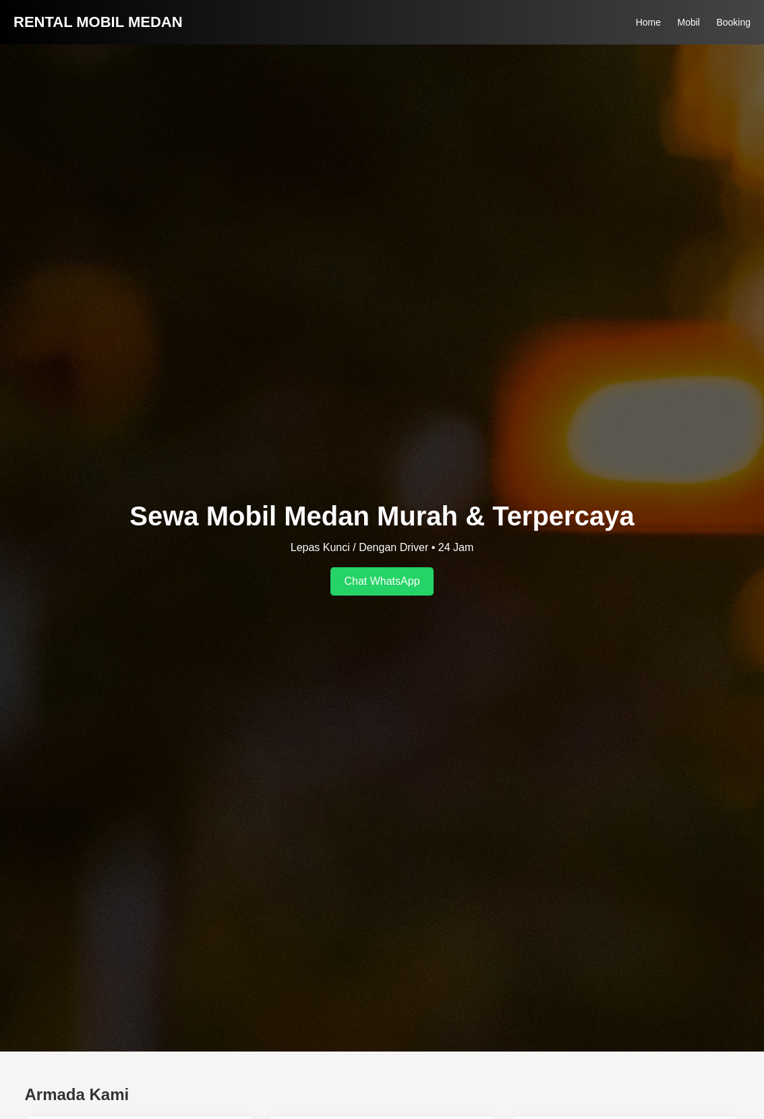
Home (648, 22)
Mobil (688, 22)
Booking (733, 22)
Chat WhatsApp (381, 581)
